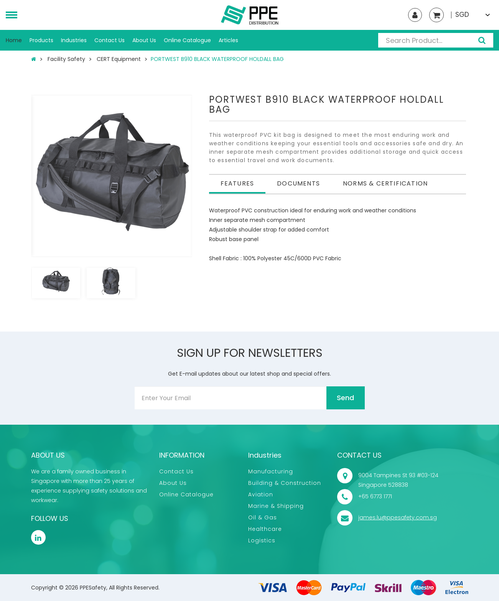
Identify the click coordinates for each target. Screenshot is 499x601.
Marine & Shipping (276, 506)
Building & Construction (284, 483)
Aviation (260, 494)
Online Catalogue (187, 40)
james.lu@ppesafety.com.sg (397, 517)
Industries (74, 40)
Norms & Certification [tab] (385, 183)
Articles (228, 40)
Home (14, 40)
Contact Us (109, 40)
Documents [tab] (298, 183)
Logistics (261, 540)
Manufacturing (270, 471)
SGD (462, 14)
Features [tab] (237, 183)
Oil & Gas (262, 517)
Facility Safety (66, 59)
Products (41, 40)
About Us (144, 40)
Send (345, 397)
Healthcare (265, 529)
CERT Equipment (119, 59)
